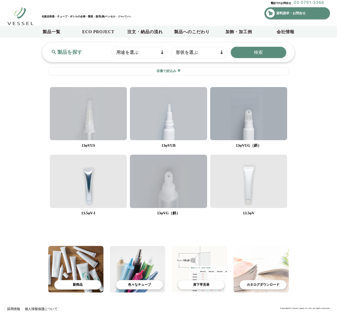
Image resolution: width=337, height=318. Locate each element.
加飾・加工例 (238, 31)
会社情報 (285, 31)
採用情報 (13, 309)
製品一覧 (51, 31)
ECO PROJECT (98, 31)
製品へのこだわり (191, 31)
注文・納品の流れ (145, 31)
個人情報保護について (41, 309)
